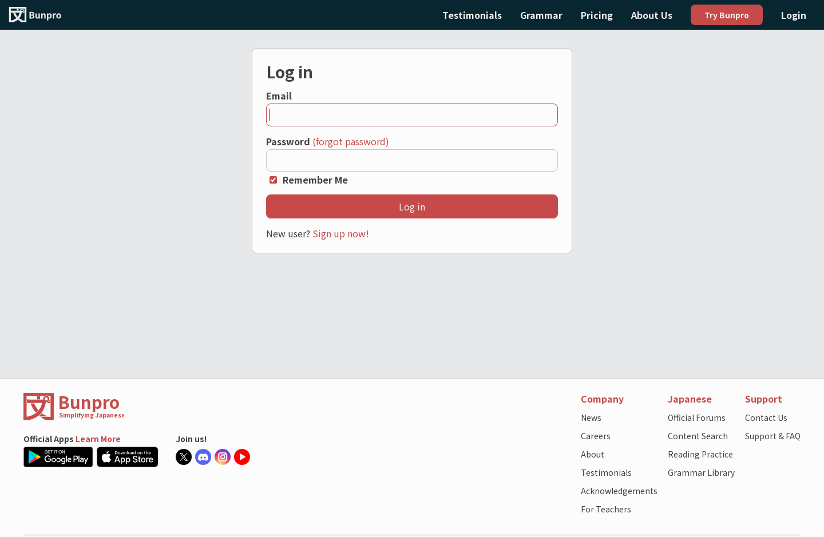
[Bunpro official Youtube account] (243, 457)
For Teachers (606, 509)
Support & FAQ (773, 435)
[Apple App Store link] (129, 457)
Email (279, 95)
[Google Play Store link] (60, 457)
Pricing (597, 15)
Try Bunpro (726, 15)
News (591, 417)
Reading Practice (700, 454)
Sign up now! (340, 233)
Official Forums (697, 417)
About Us (651, 15)
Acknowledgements (619, 490)
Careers (596, 435)
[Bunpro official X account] (185, 457)
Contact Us (766, 417)
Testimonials (472, 15)
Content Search (698, 435)
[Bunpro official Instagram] (224, 457)
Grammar (541, 15)
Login (793, 15)
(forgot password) (350, 141)
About (592, 454)
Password (288, 141)
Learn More (98, 438)
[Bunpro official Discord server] (205, 457)
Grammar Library (701, 472)
